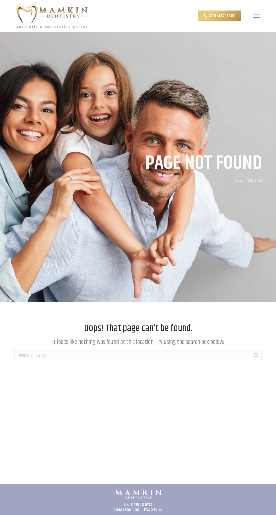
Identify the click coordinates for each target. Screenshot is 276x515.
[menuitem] (126, 509)
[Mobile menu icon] (256, 16)
